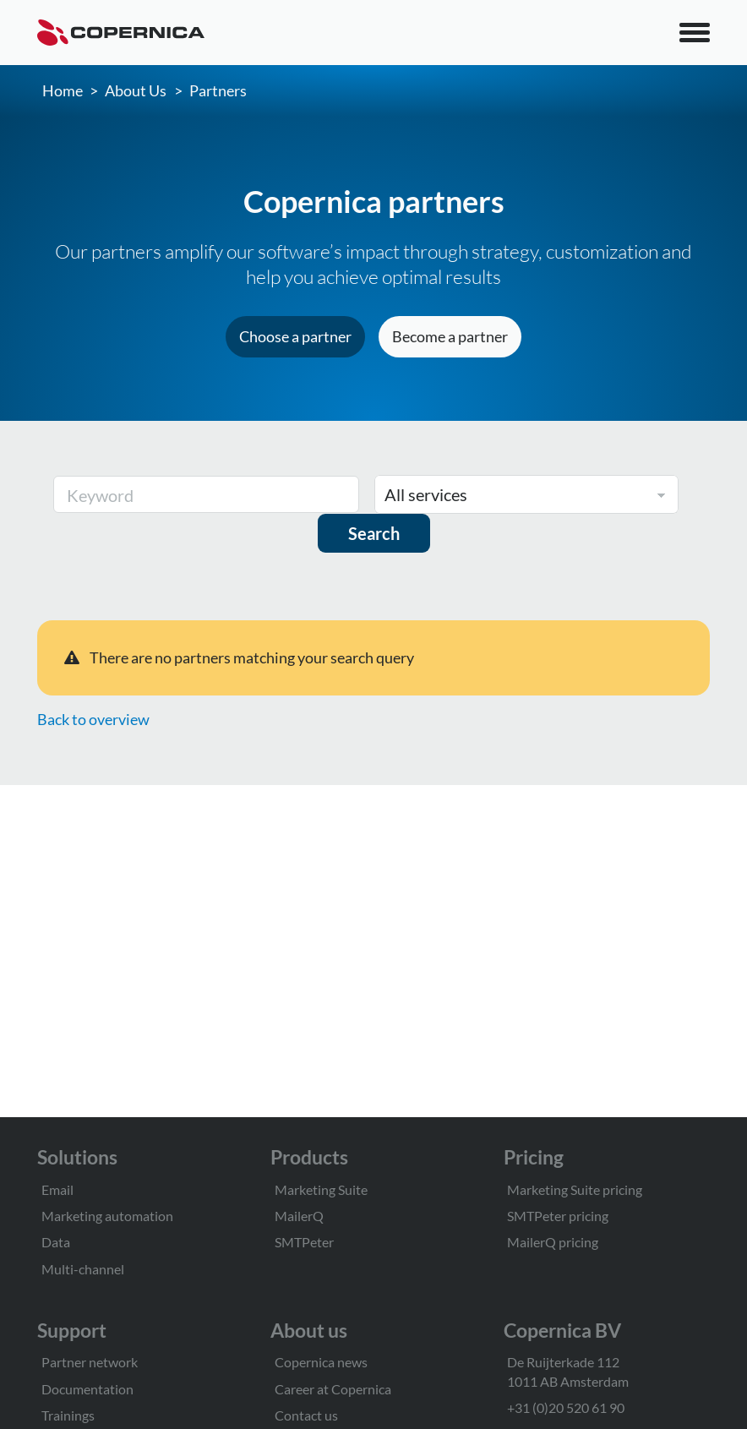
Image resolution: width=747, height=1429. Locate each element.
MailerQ (299, 1216)
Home (62, 90)
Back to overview (93, 719)
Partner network (89, 1362)
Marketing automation (107, 1216)
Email (57, 1189)
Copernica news (321, 1362)
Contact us (306, 1415)
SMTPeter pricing (557, 1216)
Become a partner (450, 336)
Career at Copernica (333, 1389)
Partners (218, 90)
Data (55, 1242)
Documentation (87, 1389)
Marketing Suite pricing (574, 1189)
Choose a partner (295, 336)
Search (374, 533)
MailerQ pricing (552, 1242)
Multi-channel (82, 1269)
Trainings (68, 1415)
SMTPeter (304, 1242)
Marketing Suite (321, 1189)
